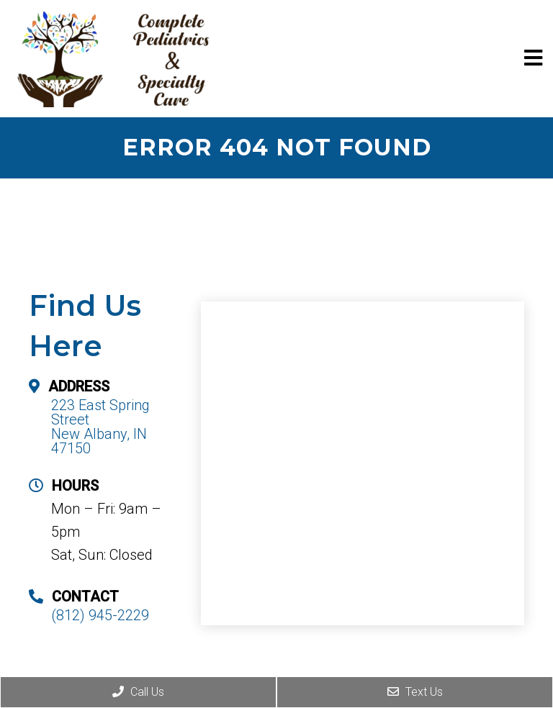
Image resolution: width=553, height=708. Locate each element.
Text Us (415, 692)
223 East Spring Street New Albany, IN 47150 (100, 426)
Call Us (138, 692)
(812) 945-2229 (100, 615)
